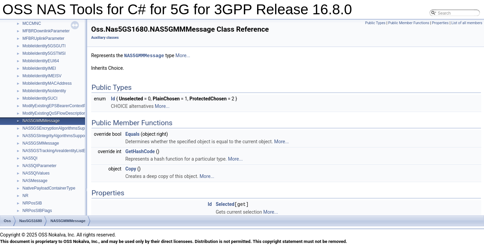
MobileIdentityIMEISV (42, 76)
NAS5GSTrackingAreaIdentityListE (53, 150)
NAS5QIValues (36, 173)
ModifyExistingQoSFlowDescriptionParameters (64, 113)
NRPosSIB (32, 203)
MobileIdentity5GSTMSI (44, 53)
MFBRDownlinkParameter (46, 31)
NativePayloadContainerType (48, 188)
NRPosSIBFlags (37, 210)
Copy (130, 168)
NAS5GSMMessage (40, 143)
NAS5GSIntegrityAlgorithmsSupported (56, 135)
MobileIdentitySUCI (39, 98)
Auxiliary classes (105, 37)
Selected (225, 204)
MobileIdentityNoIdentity (44, 90)
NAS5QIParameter (39, 165)
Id (113, 98)
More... (183, 55)
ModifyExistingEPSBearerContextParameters (63, 105)
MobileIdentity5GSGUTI (44, 46)
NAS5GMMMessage (41, 120)
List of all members (466, 23)
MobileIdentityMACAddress (47, 83)
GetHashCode (140, 151)
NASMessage (34, 180)
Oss (7, 221)
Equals (132, 133)
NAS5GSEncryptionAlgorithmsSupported (59, 128)
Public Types (375, 23)
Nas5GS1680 (30, 221)
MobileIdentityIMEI (39, 68)
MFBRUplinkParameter (43, 38)
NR (25, 195)
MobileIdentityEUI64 (40, 61)
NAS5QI (29, 158)
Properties (440, 23)
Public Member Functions (408, 23)
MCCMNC (31, 23)
